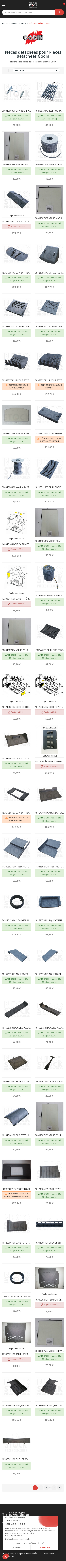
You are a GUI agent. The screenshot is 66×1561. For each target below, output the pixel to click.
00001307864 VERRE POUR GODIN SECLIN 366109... (16, 650)
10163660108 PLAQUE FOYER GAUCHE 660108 (49, 1405)
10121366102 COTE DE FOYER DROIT (16, 707)
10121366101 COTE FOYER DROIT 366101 (49, 1189)
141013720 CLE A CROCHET (49, 1081)
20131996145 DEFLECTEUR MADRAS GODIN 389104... (49, 273)
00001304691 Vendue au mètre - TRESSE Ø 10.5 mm (16, 487)
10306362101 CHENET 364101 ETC (16, 1459)
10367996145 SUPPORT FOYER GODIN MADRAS (16, 273)
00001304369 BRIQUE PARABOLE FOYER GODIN (16, 1081)
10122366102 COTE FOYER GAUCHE (49, 707)
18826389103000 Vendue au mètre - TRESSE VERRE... (49, 595)
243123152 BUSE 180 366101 (16, 1296)
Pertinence (36, 70)
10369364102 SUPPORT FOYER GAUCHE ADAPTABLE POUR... (49, 326)
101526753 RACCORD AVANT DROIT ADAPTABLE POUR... (49, 1027)
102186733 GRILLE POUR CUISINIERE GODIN (49, 110)
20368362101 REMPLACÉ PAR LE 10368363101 (16, 1354)
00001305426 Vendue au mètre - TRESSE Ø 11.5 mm (49, 164)
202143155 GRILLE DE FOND (49, 650)
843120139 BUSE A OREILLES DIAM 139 (16, 920)
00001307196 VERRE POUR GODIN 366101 (49, 1135)
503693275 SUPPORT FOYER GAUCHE (49, 380)
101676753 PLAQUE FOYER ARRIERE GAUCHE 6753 (16, 974)
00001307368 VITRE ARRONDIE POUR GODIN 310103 (16, 433)
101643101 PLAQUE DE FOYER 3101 (49, 813)
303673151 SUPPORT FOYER (17, 1189)
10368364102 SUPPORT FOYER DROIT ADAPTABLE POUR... (16, 326)
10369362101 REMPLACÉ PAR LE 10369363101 (49, 1299)
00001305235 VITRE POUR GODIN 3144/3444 (16, 164)
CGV (40, 1553)
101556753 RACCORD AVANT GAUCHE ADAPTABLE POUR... (16, 1027)
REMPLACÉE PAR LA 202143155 (49, 761)
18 (54, 1487)
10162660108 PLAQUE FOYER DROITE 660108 (16, 1405)
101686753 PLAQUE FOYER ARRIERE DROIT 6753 (49, 974)
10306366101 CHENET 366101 (49, 1242)
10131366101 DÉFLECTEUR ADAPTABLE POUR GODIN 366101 (16, 1135)
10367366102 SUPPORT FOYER (16, 813)
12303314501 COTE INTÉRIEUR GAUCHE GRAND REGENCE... (16, 598)
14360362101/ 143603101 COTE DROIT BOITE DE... (16, 866)
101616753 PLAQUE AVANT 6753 (49, 920)
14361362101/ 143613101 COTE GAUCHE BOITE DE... (49, 866)
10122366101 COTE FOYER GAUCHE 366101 (16, 1242)
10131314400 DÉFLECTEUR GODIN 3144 (16, 221)
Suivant (59, 1488)
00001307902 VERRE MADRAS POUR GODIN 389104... (49, 218)
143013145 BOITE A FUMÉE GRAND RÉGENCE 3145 (16, 544)
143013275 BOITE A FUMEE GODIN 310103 (49, 433)
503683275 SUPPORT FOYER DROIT (16, 380)
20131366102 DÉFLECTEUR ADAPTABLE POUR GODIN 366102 (16, 758)
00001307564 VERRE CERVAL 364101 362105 (49, 1351)
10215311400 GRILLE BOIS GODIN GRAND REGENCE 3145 (49, 487)
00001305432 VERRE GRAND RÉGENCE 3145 (49, 541)
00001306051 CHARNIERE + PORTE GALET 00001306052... (16, 110)
